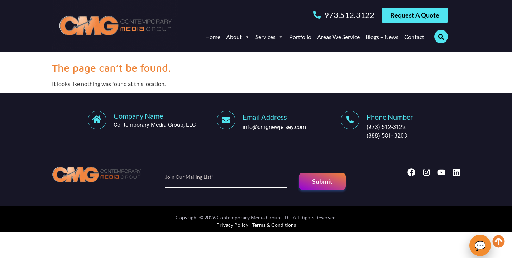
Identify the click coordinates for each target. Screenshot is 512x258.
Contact (414, 36)
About (238, 37)
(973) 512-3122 (386, 127)
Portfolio (300, 36)
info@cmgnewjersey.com (274, 127)
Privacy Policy (232, 225)
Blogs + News (381, 36)
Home (212, 36)
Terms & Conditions (274, 225)
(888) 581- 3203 (387, 135)
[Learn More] (152, 120)
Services (269, 37)
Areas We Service (338, 36)
